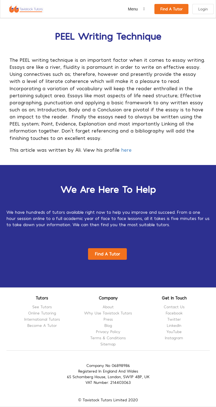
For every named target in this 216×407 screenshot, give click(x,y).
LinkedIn (174, 325)
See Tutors (42, 307)
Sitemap (108, 344)
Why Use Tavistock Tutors (108, 313)
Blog (108, 325)
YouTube (174, 331)
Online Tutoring (42, 313)
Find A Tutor (171, 8)
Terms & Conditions (108, 337)
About (108, 307)
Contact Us (174, 307)
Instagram (174, 337)
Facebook (174, 313)
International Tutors (42, 319)
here (126, 150)
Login (203, 8)
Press (108, 319)
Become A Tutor (42, 325)
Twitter (174, 319)
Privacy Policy (108, 331)
